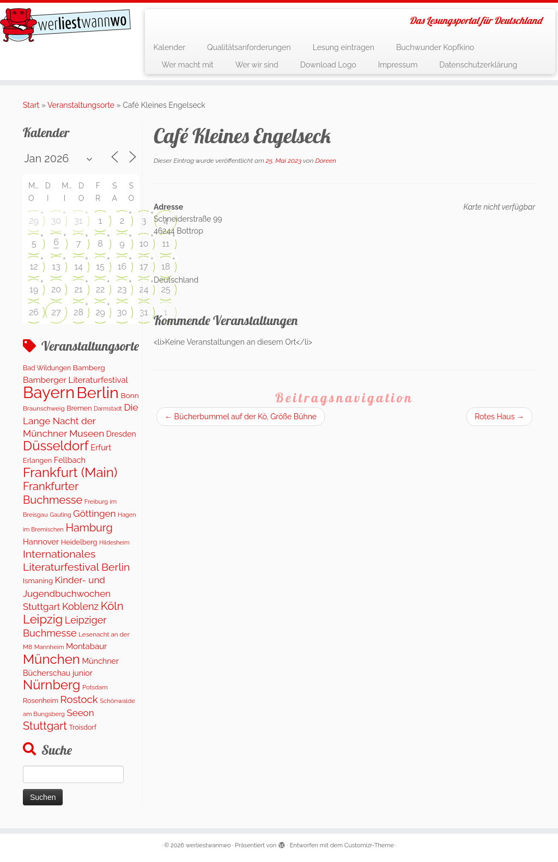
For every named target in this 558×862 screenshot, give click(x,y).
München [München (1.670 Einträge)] (51, 659)
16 (122, 266)
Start (31, 105)
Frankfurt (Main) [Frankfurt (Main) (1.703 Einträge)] (70, 472)
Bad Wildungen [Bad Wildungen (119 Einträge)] (47, 368)
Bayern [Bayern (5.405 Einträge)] (49, 392)
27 (56, 312)
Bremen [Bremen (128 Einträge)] (79, 408)
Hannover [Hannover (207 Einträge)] (41, 541)
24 (143, 289)
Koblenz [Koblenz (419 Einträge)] (80, 606)
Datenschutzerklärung (478, 64)
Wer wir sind (256, 64)
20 (56, 289)
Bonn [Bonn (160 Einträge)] (130, 395)
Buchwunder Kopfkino (435, 47)
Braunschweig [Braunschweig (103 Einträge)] (44, 408)
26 (34, 312)
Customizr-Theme (369, 845)
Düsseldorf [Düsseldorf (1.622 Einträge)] (56, 446)
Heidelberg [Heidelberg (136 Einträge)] (79, 542)
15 (100, 266)
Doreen (325, 160)
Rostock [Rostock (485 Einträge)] (79, 699)
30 (56, 221)
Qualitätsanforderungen (249, 47)
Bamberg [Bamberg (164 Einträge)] (89, 367)
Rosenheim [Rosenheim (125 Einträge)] (40, 700)
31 (78, 221)
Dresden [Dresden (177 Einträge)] (121, 434)
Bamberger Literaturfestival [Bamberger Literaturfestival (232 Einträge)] (75, 380)
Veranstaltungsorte (80, 105)
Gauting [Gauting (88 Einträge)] (60, 514)
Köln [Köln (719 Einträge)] (112, 606)
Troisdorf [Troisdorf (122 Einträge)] (82, 727)
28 (78, 312)
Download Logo (328, 64)
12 (33, 266)
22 (100, 289)
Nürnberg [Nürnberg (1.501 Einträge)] (51, 685)
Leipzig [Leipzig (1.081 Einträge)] (43, 619)
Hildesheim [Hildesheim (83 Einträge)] (114, 542)
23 (122, 289)
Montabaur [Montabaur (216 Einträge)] (86, 646)
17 (144, 266)
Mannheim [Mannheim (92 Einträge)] (49, 647)
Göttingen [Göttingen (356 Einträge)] (94, 513)
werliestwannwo (208, 845)
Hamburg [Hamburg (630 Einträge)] (89, 527)
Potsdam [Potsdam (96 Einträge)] (95, 687)
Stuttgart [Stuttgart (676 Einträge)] (45, 725)
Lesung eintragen (343, 47)
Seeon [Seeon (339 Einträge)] (80, 712)
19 (33, 289)
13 (56, 266)
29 (34, 221)
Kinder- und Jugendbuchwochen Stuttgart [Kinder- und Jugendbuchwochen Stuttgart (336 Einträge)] (67, 593)
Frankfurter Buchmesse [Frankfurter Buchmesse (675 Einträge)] (52, 493)
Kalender (169, 47)
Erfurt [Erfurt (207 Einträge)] (100, 447)
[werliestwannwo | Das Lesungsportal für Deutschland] (65, 25)
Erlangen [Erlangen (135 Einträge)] (37, 460)
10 (144, 244)
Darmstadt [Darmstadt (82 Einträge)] (108, 408)
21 (78, 289)
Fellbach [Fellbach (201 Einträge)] (70, 459)
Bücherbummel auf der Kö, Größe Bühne (241, 416)
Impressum (398, 64)
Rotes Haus (499, 416)
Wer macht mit (187, 64)
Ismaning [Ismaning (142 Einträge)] (38, 581)
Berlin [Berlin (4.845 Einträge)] (98, 392)
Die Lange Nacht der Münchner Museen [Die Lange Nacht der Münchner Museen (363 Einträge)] (80, 420)
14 (78, 266)
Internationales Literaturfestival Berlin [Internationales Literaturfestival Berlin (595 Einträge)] (76, 560)
